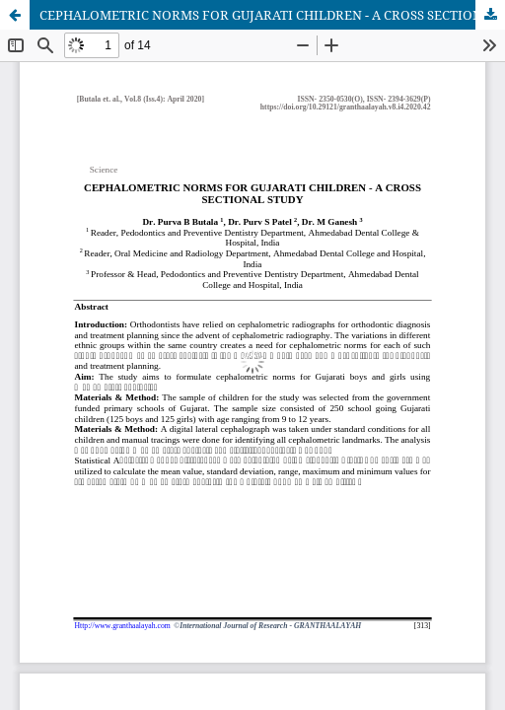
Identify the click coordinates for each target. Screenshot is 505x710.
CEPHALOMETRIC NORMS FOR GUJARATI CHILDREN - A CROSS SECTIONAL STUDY (272, 15)
